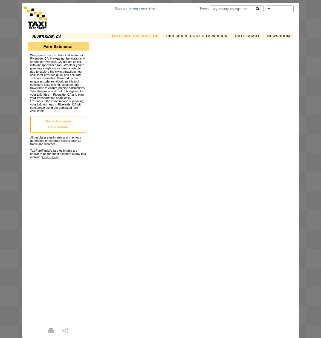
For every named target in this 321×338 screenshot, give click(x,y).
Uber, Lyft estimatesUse (58, 124)
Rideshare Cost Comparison (197, 36)
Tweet (204, 8)
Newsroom (278, 36)
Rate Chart (247, 36)
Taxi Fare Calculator (135, 36)
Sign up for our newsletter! (136, 8)
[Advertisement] (58, 241)
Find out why (50, 157)
